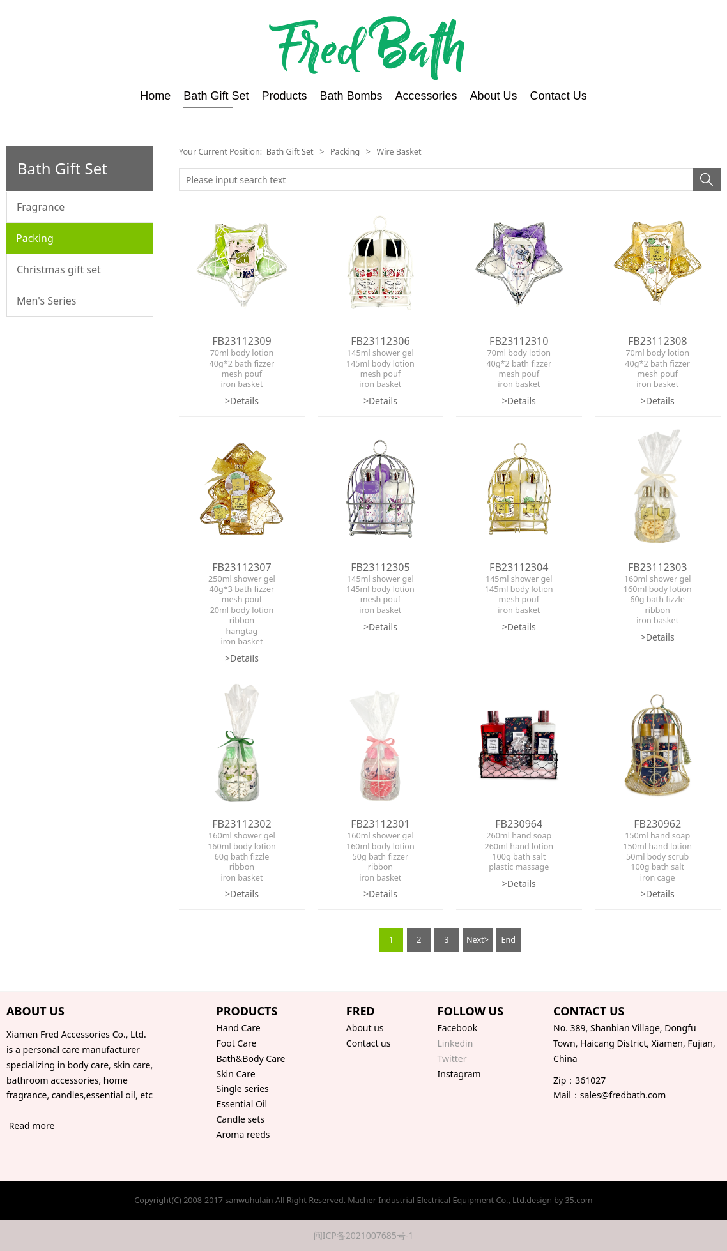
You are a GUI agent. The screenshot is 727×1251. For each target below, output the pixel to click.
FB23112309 (241, 341)
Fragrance (41, 207)
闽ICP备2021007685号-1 (364, 1235)
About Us (493, 95)
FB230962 (657, 824)
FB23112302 (241, 824)
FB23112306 (380, 341)
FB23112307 (241, 567)
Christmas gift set (59, 269)
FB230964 (518, 824)
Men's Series (46, 301)
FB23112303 (657, 567)
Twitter (452, 1058)
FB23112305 (380, 567)
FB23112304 (518, 567)
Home (155, 95)
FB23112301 (380, 824)
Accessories (426, 95)
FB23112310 (518, 341)
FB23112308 (657, 341)
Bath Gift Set (216, 95)
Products (284, 95)
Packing (35, 238)
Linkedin (455, 1043)
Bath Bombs (350, 95)
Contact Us (558, 95)
